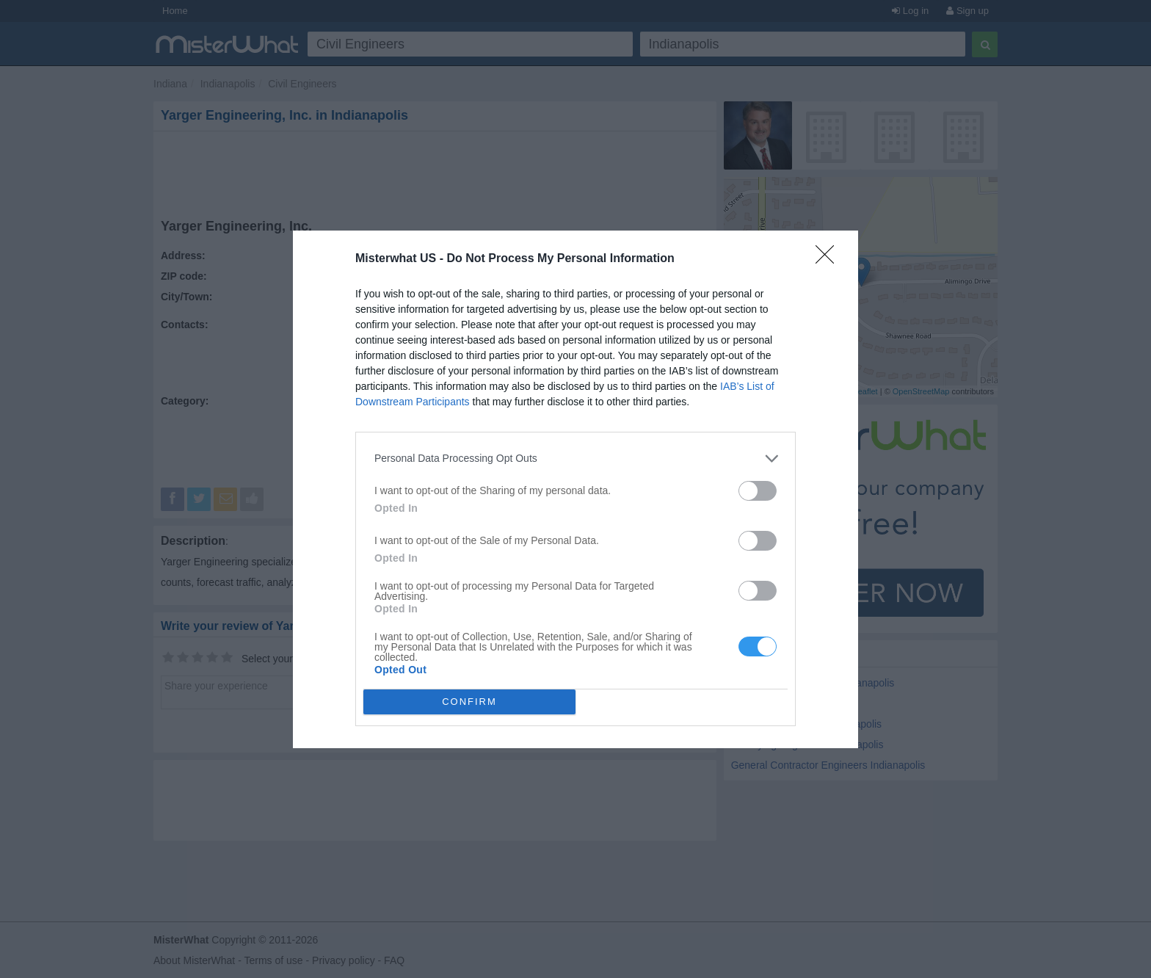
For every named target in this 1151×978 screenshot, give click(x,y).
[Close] (829, 259)
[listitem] (575, 458)
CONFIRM (469, 701)
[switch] (757, 491)
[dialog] (575, 489)
